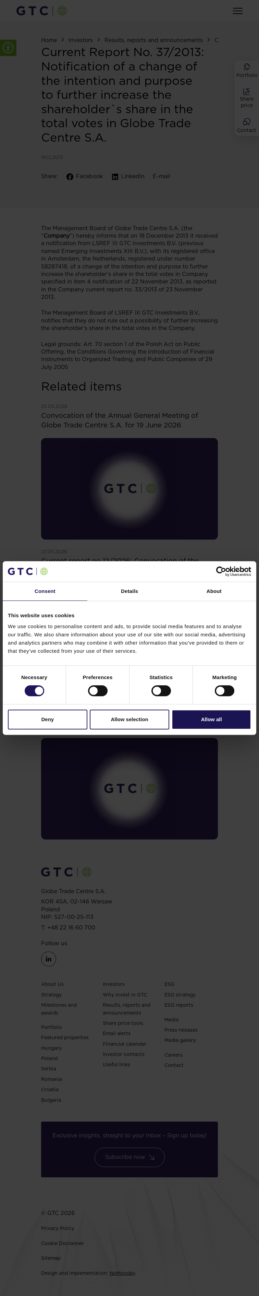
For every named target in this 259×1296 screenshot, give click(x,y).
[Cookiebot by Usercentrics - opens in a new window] (221, 571)
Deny (47, 719)
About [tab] (214, 591)
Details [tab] (129, 591)
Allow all (211, 719)
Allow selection (129, 719)
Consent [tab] (45, 591)
